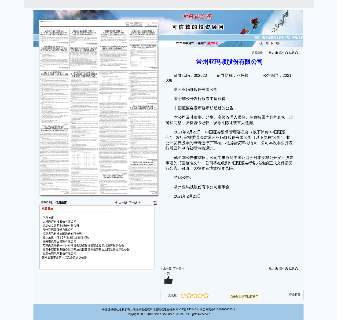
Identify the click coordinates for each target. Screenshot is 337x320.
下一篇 (178, 268)
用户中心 (212, 43)
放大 (273, 52)
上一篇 (166, 268)
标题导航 (297, 37)
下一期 (274, 43)
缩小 (283, 52)
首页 (257, 37)
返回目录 (257, 52)
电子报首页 (269, 37)
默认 (293, 52)
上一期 (264, 43)
